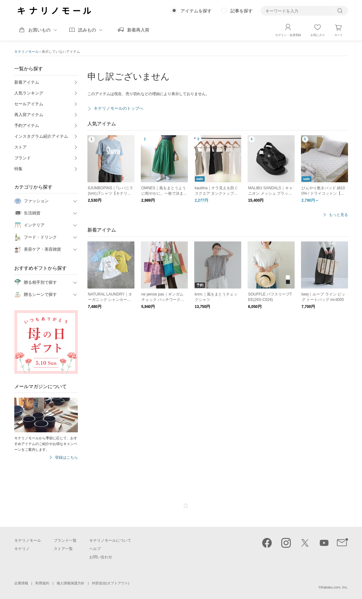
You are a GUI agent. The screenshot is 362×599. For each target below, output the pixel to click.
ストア (20, 147)
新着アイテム (26, 82)
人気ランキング (28, 93)
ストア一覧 (63, 549)
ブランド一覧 (65, 540)
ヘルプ (95, 549)
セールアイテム (28, 103)
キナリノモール (26, 51)
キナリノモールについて (110, 540)
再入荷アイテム (28, 114)
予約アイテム (26, 125)
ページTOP (186, 506)
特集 (18, 168)
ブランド (22, 158)
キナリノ (22, 549)
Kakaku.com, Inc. (334, 587)
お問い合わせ (100, 557)
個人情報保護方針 (71, 583)
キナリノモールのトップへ (118, 108)
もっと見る (338, 215)
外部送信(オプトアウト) (110, 583)
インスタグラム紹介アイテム (41, 136)
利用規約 (42, 583)
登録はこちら (66, 458)
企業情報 (21, 583)
